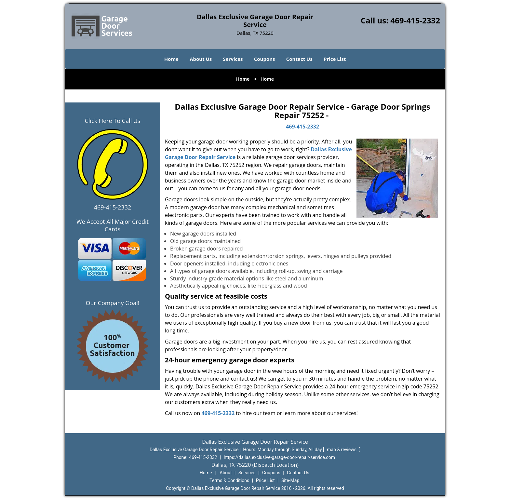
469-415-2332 (415, 20)
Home (171, 59)
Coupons (264, 59)
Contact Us (299, 59)
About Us (201, 59)
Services (233, 59)
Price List (335, 59)
